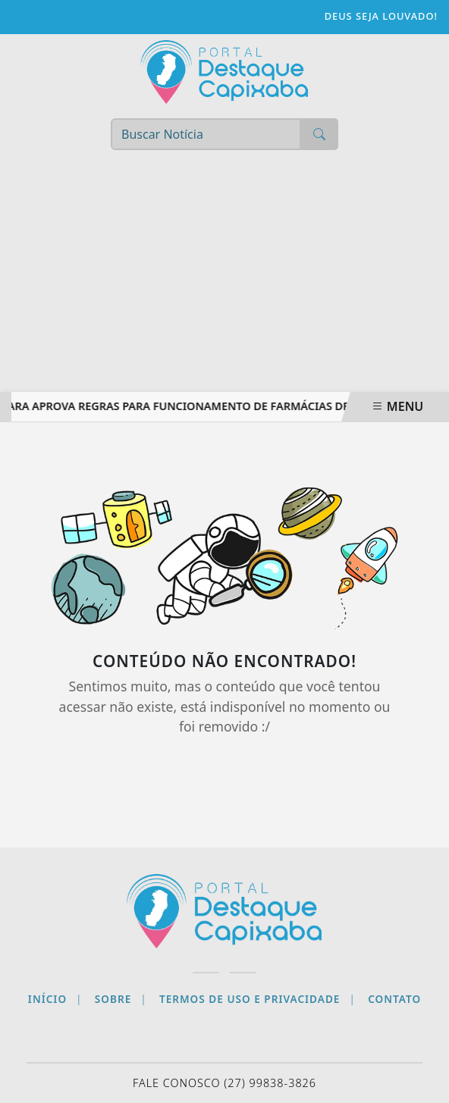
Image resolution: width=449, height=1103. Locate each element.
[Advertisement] (224, 278)
